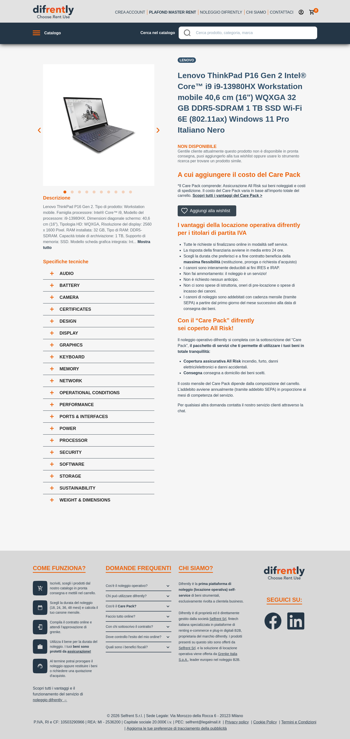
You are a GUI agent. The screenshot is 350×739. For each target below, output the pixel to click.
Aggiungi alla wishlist (210, 210)
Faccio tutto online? (120, 616)
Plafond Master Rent (172, 12)
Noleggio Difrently (221, 12)
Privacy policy (237, 722)
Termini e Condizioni (298, 722)
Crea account (130, 12)
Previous (39, 125)
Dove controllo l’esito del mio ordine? (133, 637)
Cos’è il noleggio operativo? (127, 586)
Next (158, 125)
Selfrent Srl (218, 619)
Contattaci (281, 12)
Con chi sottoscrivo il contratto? (129, 627)
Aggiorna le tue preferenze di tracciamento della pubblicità (177, 728)
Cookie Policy (265, 722)
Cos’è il (121, 606)
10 (131, 193)
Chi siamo (256, 12)
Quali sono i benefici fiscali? (127, 647)
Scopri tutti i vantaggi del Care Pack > (227, 195)
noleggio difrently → (50, 700)
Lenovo (187, 60)
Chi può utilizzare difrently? (126, 596)
